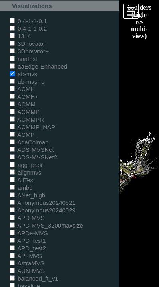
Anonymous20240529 (43, 210)
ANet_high (27, 195)
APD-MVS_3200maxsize (46, 225)
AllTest (22, 180)
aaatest (23, 58)
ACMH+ (24, 96)
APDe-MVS (29, 233)
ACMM (23, 104)
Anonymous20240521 (43, 202)
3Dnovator (27, 43)
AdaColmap (29, 142)
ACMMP (25, 111)
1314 (20, 36)
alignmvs (25, 172)
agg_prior (26, 164)
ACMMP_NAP (32, 127)
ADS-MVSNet (32, 149)
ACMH (22, 89)
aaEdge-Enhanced (38, 66)
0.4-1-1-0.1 (28, 21)
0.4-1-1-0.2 (28, 28)
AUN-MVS (27, 270)
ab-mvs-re (27, 81)
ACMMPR (27, 119)
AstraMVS (27, 263)
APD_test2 (28, 248)
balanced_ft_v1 (34, 278)
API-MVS (26, 255)
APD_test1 (28, 240)
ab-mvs (23, 74)
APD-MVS (27, 217)
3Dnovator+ (29, 51)
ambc (21, 187)
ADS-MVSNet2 (33, 157)
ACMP (22, 134)
